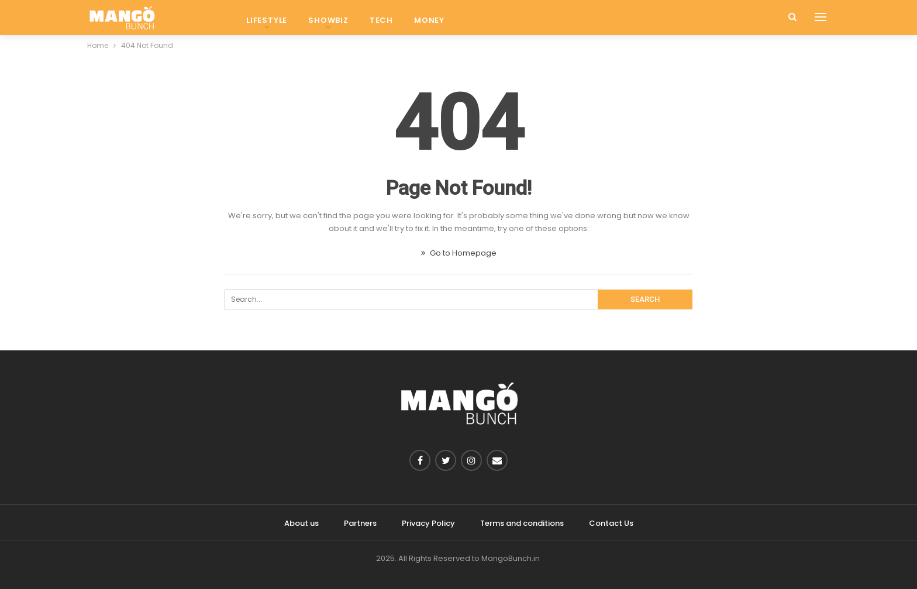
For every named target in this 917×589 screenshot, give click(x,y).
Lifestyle (266, 20)
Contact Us (611, 523)
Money (429, 20)
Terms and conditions (522, 523)
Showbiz (328, 20)
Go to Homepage (459, 253)
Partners (360, 523)
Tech (381, 20)
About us (301, 523)
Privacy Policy (428, 523)
